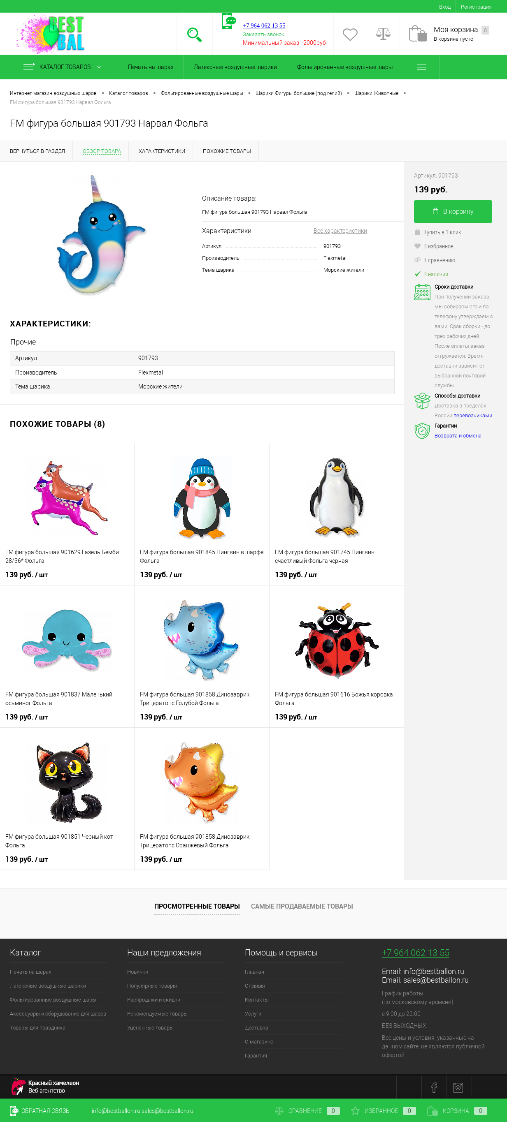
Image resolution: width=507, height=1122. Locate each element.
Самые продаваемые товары (302, 905)
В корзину (453, 211)
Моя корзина (461, 30)
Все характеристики (340, 230)
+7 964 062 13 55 (415, 952)
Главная (254, 971)
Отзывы (255, 985)
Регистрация (476, 7)
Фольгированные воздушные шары (345, 67)
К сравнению (434, 260)
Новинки (137, 971)
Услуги (253, 1013)
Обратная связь (40, 1111)
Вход (445, 7)
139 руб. (26, 573)
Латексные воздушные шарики (235, 67)
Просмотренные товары (197, 905)
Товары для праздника (37, 1027)
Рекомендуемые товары (157, 1013)
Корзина (457, 1111)
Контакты (257, 999)
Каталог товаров (64, 67)
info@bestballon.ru (433, 970)
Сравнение (307, 1111)
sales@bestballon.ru (436, 979)
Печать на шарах (151, 67)
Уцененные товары (150, 1027)
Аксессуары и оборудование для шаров (58, 1013)
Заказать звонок (263, 34)
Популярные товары (152, 985)
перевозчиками (473, 415)
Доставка (256, 1027)
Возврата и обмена (458, 436)
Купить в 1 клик (437, 232)
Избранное (383, 1111)
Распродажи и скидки (153, 999)
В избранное (434, 246)
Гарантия (256, 1055)
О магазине (259, 1041)
